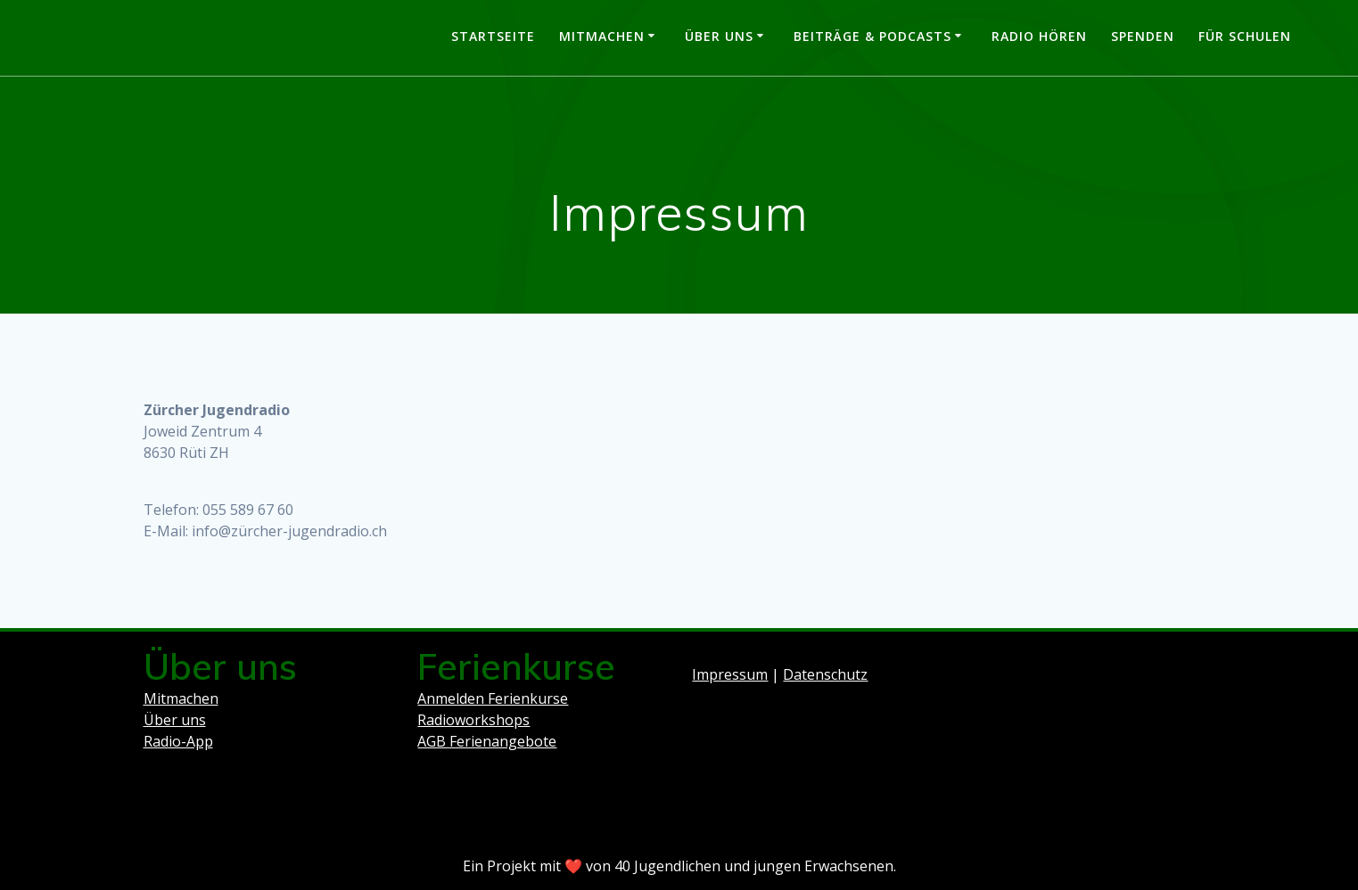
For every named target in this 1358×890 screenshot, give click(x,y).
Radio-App (178, 741)
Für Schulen (1244, 36)
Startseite (493, 36)
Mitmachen (602, 36)
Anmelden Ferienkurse (492, 698)
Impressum (730, 674)
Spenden (1142, 36)
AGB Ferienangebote (486, 741)
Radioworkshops (473, 720)
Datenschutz (825, 674)
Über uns (719, 36)
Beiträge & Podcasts (872, 36)
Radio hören (1039, 36)
